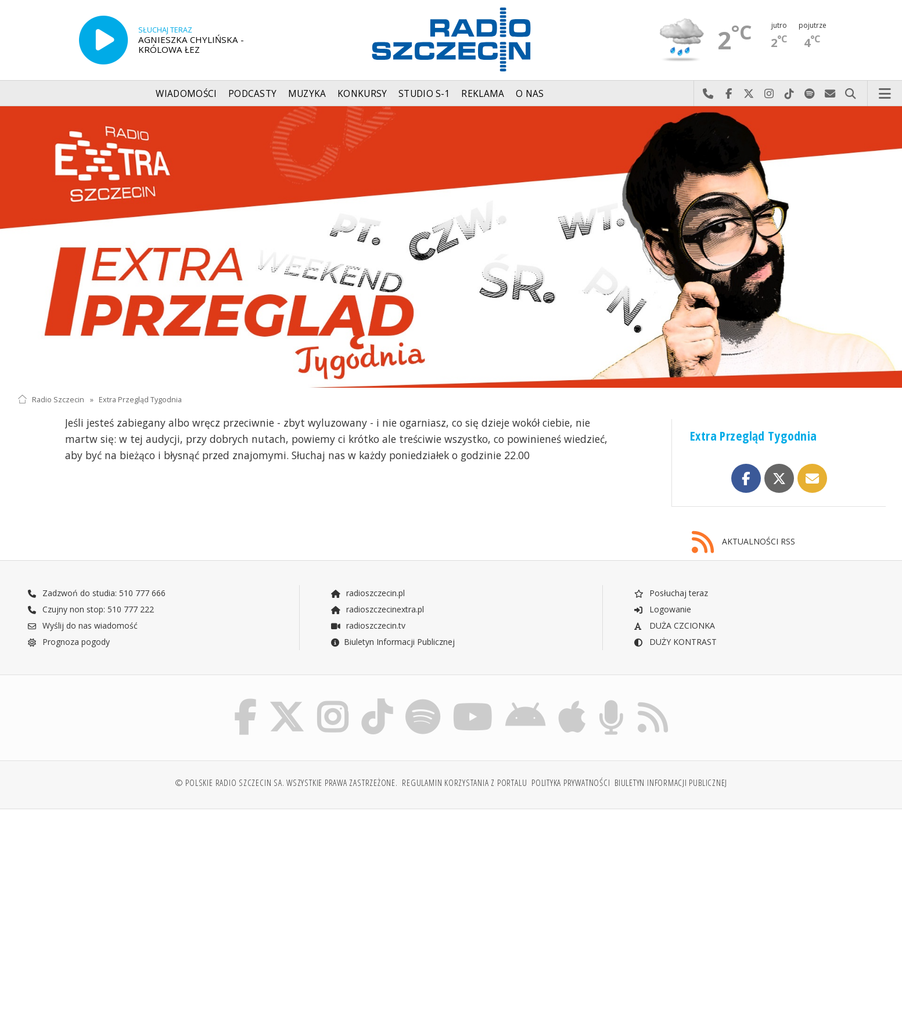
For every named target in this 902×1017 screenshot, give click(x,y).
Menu (885, 94)
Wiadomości (186, 94)
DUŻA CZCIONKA (674, 625)
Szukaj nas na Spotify (810, 94)
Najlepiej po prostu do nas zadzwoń (708, 94)
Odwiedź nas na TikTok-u (789, 94)
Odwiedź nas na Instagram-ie (769, 94)
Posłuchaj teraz (670, 592)
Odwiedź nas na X (749, 94)
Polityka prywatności (570, 783)
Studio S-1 (424, 94)
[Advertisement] (123, 907)
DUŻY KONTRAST (675, 641)
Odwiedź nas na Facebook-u (728, 94)
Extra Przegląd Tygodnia (140, 400)
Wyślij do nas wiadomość (830, 94)
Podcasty (252, 94)
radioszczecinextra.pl (377, 609)
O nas (530, 94)
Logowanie (662, 609)
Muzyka (307, 94)
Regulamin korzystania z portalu (464, 783)
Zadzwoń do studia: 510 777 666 (96, 592)
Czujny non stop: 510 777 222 (90, 609)
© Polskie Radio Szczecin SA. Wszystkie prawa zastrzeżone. (286, 783)
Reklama (482, 94)
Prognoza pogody (68, 641)
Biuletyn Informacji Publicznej (392, 641)
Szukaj (850, 94)
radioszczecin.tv (367, 625)
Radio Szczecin (51, 400)
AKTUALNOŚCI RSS (743, 542)
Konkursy (362, 94)
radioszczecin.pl (367, 592)
